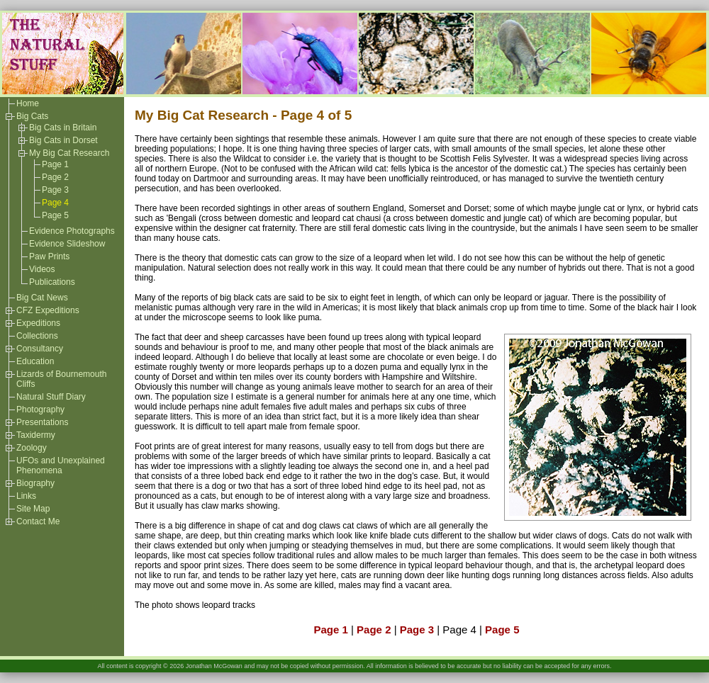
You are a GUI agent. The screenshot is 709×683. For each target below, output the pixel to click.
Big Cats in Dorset (63, 140)
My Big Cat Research (69, 153)
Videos (42, 269)
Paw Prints (49, 256)
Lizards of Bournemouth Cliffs (61, 379)
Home (27, 103)
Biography (35, 483)
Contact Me (38, 521)
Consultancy (39, 349)
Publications (52, 282)
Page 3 (55, 190)
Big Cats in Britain (62, 127)
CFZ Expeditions (47, 310)
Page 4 (55, 203)
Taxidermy (35, 435)
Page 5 (55, 215)
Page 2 (55, 177)
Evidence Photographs (72, 231)
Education (35, 361)
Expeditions (38, 323)
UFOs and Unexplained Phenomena (60, 465)
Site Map (33, 509)
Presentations (42, 422)
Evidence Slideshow (67, 244)
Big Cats (32, 116)
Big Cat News (42, 298)
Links (26, 496)
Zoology (31, 448)
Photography (40, 409)
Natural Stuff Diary (51, 397)
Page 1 (55, 164)
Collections (37, 336)
